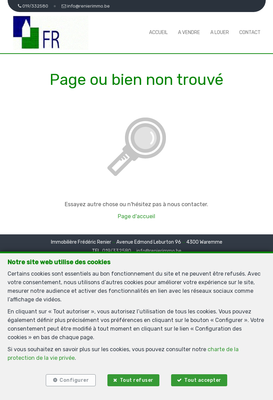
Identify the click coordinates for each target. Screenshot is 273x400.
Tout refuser (137, 380)
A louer (219, 32)
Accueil (158, 32)
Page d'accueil (136, 216)
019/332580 (116, 251)
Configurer (74, 380)
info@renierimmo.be (158, 251)
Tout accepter (202, 380)
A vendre (189, 32)
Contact (250, 32)
